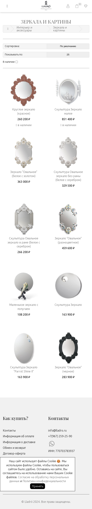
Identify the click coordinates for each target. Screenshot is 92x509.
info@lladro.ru (57, 430)
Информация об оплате (18, 436)
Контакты (9, 430)
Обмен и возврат (14, 447)
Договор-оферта (14, 453)
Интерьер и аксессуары (24, 29)
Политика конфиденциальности (44, 481)
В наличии (9, 61)
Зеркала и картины (60, 29)
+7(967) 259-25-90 (60, 436)
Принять (37, 486)
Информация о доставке (19, 442)
